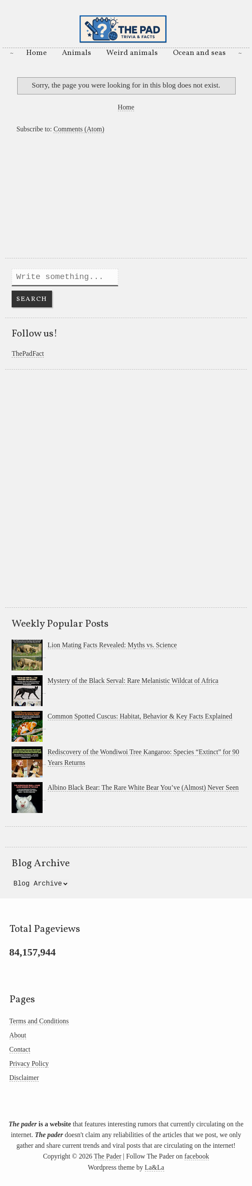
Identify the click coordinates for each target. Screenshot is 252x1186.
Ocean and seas (199, 53)
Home (36, 53)
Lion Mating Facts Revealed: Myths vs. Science (112, 645)
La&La (154, 1167)
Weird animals (132, 53)
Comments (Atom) (78, 129)
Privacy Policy (29, 1063)
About (17, 1035)
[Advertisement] (126, 198)
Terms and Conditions (39, 1021)
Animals (76, 53)
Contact (20, 1049)
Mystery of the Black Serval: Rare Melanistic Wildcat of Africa (133, 680)
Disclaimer (24, 1077)
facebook (196, 1156)
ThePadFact (28, 353)
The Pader (107, 1156)
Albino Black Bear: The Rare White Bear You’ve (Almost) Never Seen (143, 787)
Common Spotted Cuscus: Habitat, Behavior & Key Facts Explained (140, 716)
